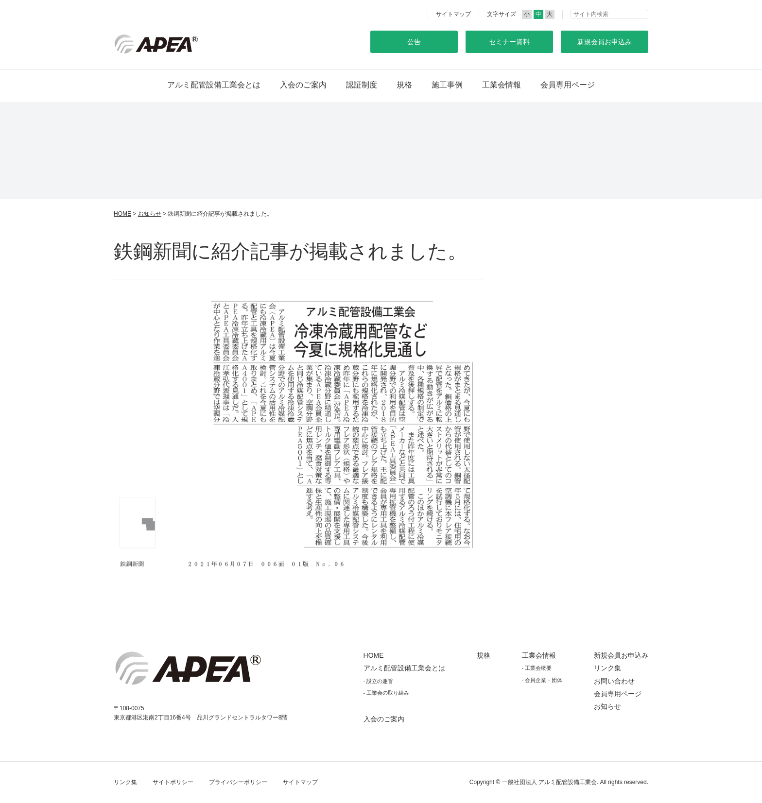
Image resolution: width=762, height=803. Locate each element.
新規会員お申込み (621, 655)
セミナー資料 (509, 42)
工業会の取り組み (387, 693)
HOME (122, 213)
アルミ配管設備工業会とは (213, 85)
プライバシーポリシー (238, 782)
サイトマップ (453, 14)
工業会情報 (501, 85)
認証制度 (361, 85)
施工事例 (447, 85)
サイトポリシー (173, 782)
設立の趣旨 (379, 681)
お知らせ (149, 213)
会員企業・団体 (543, 680)
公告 (414, 42)
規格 (404, 85)
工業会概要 (538, 668)
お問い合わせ (614, 681)
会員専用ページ (567, 85)
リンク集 (607, 668)
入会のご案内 (303, 85)
